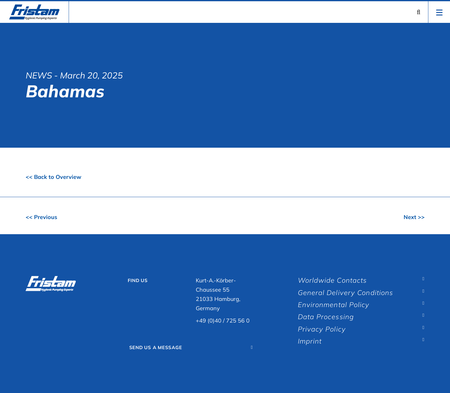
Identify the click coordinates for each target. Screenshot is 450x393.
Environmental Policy (334, 304)
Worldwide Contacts (332, 280)
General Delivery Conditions (345, 292)
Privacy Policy (322, 329)
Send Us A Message (155, 347)
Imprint (310, 341)
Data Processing (326, 316)
